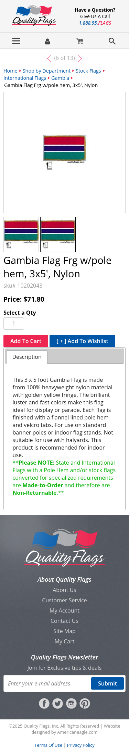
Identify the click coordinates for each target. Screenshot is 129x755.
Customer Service (64, 600)
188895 (95, 23)
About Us (64, 590)
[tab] (26, 357)
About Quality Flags (64, 579)
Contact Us (64, 621)
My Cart (65, 641)
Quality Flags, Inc (41, 726)
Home (10, 70)
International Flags (24, 78)
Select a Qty (19, 312)
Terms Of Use (48, 745)
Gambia (60, 78)
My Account (64, 610)
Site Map (64, 631)
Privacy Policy (81, 745)
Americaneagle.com (77, 732)
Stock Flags (88, 70)
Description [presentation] (26, 357)
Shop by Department (47, 70)
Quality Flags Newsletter (64, 657)
